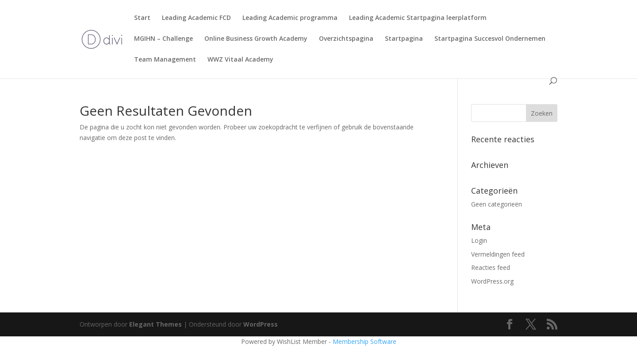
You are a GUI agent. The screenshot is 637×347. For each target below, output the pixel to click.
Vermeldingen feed (498, 254)
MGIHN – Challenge (163, 39)
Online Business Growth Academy (255, 39)
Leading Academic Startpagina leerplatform (418, 18)
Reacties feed (490, 267)
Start (142, 18)
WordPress (260, 324)
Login (479, 240)
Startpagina (404, 39)
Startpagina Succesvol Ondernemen (489, 39)
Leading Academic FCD (196, 18)
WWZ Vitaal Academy (240, 59)
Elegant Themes (155, 324)
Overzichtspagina (346, 39)
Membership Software (364, 341)
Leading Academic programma (290, 18)
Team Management (165, 59)
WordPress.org (492, 281)
